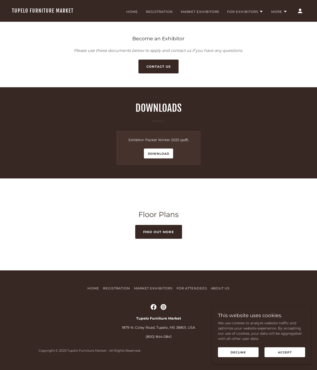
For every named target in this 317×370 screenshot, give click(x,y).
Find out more (158, 232)
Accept (285, 352)
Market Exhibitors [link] (200, 12)
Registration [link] (159, 12)
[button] (245, 12)
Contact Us (158, 66)
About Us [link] (220, 288)
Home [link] (132, 12)
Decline (238, 352)
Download (158, 153)
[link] (53, 11)
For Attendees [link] (192, 288)
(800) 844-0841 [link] (159, 336)
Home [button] (93, 288)
